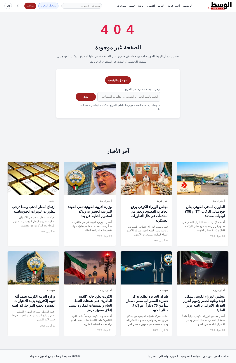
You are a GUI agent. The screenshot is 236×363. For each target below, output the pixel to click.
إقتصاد (151, 5)
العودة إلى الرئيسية (118, 80)
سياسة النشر (222, 356)
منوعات (121, 5)
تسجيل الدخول (48, 5)
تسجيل (30, 5)
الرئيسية (187, 5)
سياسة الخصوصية (190, 356)
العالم (161, 5)
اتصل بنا (152, 356)
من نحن (207, 356)
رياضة (141, 5)
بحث (85, 96)
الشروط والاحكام (168, 356)
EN (8, 5)
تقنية (132, 5)
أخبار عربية (173, 5)
